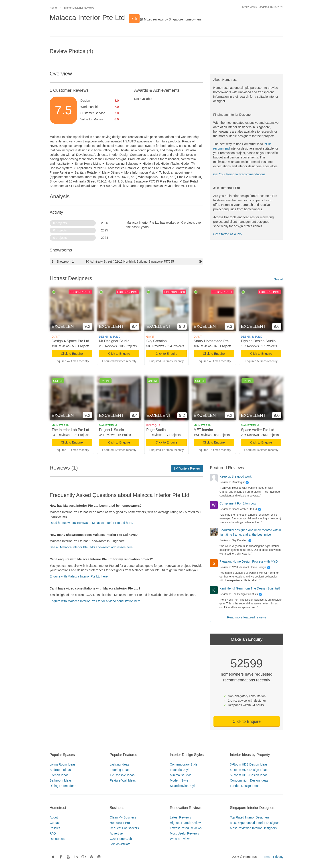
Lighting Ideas (119, 764)
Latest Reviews (180, 817)
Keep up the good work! (235, 476)
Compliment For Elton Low (237, 503)
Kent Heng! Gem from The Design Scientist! (249, 588)
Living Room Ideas (62, 764)
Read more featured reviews (246, 617)
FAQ (53, 833)
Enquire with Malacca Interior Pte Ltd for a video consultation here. (95, 601)
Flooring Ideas (120, 770)
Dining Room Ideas (63, 786)
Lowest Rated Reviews (185, 828)
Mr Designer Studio (114, 341)
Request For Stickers (124, 828)
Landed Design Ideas (244, 786)
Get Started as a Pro (227, 234)
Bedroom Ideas (60, 770)
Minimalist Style (180, 775)
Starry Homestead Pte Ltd (214, 341)
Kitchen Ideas (59, 775)
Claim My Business (123, 817)
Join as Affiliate (120, 844)
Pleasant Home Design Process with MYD (248, 561)
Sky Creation (156, 341)
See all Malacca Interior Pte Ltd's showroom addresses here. (92, 547)
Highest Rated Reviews (186, 822)
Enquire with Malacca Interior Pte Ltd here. (79, 576)
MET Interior (203, 430)
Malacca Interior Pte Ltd (87, 18)
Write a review (179, 839)
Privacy (278, 857)
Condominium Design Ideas (249, 780)
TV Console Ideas (122, 775)
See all (278, 279)
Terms (265, 857)
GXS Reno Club (121, 839)
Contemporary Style (183, 764)
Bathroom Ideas (61, 780)
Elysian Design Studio (258, 341)
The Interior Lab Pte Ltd (70, 430)
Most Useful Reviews (184, 833)
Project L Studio (111, 430)
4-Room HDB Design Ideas (249, 770)
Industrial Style (180, 770)
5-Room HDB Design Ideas (249, 775)
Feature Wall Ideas (123, 780)
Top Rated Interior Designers (250, 817)
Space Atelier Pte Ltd (257, 430)
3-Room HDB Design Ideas (249, 764)
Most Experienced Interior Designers (255, 822)
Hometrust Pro (120, 822)
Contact (55, 822)
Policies (55, 828)
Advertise (116, 833)
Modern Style (179, 780)
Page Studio (156, 430)
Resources (57, 839)
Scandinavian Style (183, 786)
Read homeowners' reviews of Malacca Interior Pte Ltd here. (91, 523)
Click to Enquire (72, 353)
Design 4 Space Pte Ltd (70, 341)
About (54, 817)
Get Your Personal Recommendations (239, 174)
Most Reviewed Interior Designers (253, 828)
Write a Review (187, 468)
